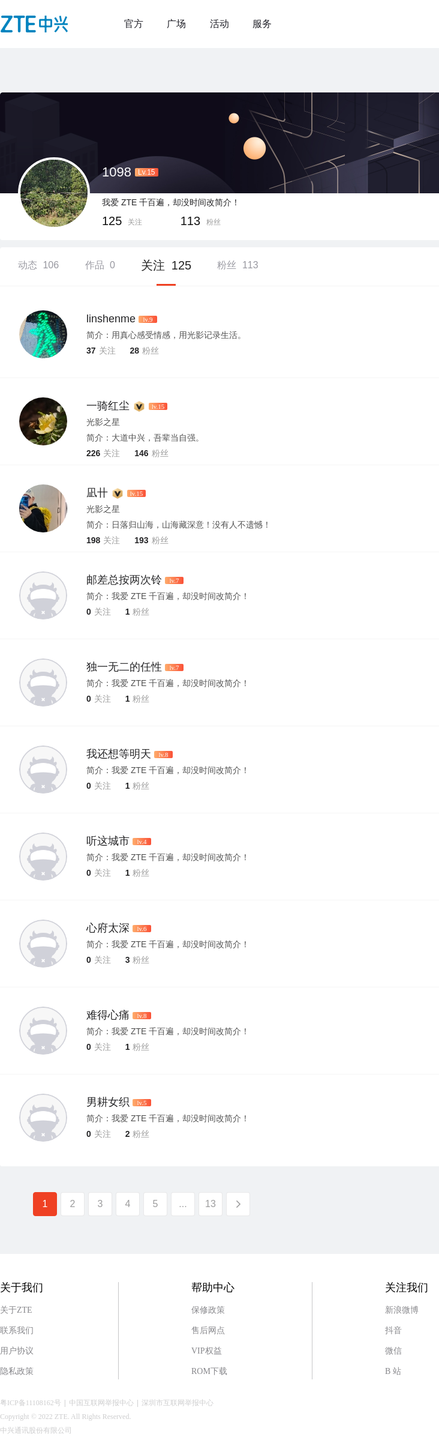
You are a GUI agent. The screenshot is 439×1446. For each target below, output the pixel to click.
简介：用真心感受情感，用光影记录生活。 (166, 335)
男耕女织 (108, 1102)
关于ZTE (16, 1310)
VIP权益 (206, 1350)
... (183, 1204)
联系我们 (17, 1330)
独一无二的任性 (124, 667)
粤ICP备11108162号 (30, 1403)
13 (210, 1204)
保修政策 (208, 1310)
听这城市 (108, 841)
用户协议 (17, 1350)
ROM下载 (209, 1371)
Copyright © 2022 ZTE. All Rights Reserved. (65, 1416)
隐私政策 (17, 1371)
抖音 (393, 1330)
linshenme (111, 319)
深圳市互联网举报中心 (178, 1403)
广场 (176, 24)
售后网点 (208, 1330)
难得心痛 (108, 1015)
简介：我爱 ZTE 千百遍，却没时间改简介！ (167, 596)
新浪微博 (402, 1310)
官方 (133, 24)
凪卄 (97, 493)
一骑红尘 (108, 406)
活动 (219, 24)
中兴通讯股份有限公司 (36, 1430)
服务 (262, 24)
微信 (393, 1350)
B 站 (393, 1371)
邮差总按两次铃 (124, 580)
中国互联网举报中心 (101, 1403)
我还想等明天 (118, 754)
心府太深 (108, 928)
